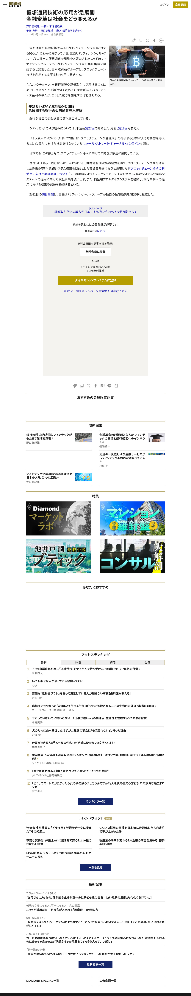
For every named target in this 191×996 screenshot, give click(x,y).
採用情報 (154, 953)
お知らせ (154, 960)
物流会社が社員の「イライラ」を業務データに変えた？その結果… (59, 751)
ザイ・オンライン (88, 966)
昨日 (78, 584)
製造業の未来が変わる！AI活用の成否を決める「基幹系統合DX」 (132, 764)
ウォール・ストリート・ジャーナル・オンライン (112, 143)
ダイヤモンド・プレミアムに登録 (95, 280)
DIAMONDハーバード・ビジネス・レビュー (102, 953)
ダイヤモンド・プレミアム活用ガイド (32, 953)
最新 (44, 584)
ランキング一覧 (95, 723)
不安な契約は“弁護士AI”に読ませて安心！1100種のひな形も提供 (59, 764)
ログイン (164, 5)
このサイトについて (24, 941)
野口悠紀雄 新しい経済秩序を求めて (61, 30)
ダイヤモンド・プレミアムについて (31, 947)
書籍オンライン (88, 960)
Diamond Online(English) (94, 941)
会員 (147, 584)
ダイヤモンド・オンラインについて (33, 933)
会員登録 (180, 4)
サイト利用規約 (22, 960)
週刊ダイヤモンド (89, 947)
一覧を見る (96, 789)
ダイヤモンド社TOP (159, 941)
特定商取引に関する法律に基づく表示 (34, 966)
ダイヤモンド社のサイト (93, 933)
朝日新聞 (48, 194)
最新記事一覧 (95, 886)
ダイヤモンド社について (163, 933)
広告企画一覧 (108, 902)
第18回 (123, 128)
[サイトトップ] (14, 4)
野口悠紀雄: (44, 26)
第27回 (90, 128)
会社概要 (154, 947)
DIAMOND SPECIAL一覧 (42, 902)
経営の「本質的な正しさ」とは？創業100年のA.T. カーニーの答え (59, 776)
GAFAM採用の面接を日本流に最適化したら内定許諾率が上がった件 (132, 751)
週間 (113, 584)
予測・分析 (31, 30)
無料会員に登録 (96, 251)
